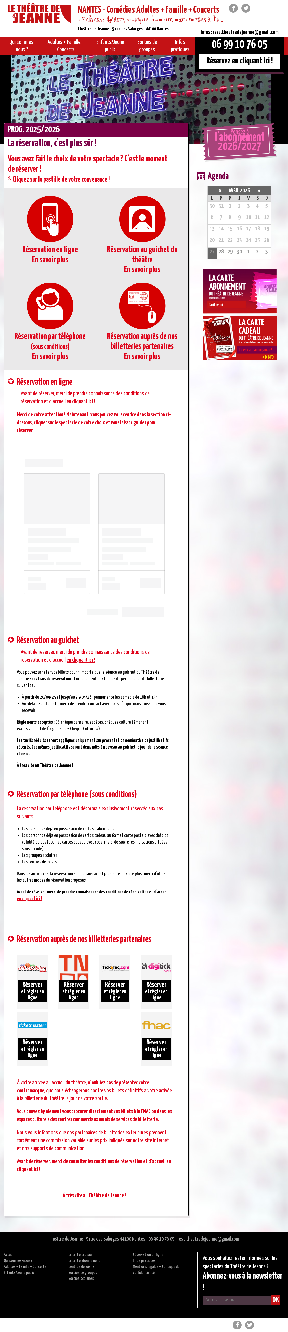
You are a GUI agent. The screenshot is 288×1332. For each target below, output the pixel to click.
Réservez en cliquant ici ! (239, 61)
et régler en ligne (32, 991)
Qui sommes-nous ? (18, 1261)
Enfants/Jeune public (19, 1273)
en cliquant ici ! (81, 401)
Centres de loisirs (81, 1267)
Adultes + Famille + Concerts (25, 1267)
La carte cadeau (80, 1255)
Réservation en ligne (148, 1255)
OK (275, 1300)
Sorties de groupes (82, 1273)
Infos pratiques (144, 1261)
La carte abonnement (84, 1261)
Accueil (9, 1255)
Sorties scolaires (81, 1278)
